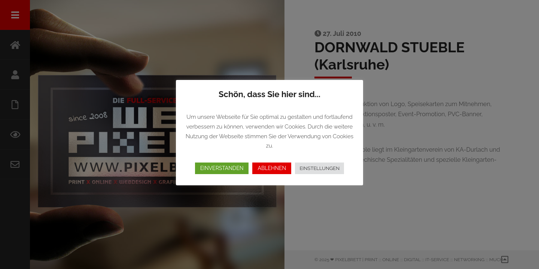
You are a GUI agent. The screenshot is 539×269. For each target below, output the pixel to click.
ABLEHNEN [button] (272, 168)
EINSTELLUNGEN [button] (319, 168)
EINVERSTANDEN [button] (222, 168)
